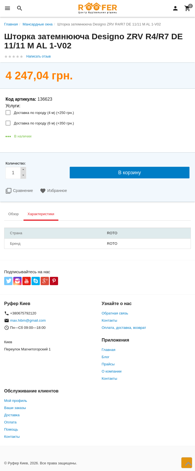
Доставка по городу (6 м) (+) (44, 123)
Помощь (11, 429)
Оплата (10, 422)
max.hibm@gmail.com (28, 320)
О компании (112, 371)
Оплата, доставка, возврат (124, 328)
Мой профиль (15, 401)
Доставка (12, 415)
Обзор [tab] (13, 214)
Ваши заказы (15, 408)
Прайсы (108, 364)
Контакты (109, 320)
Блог (106, 357)
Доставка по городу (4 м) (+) (44, 113)
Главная (108, 350)
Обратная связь (115, 313)
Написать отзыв (38, 56)
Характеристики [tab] (41, 214)
